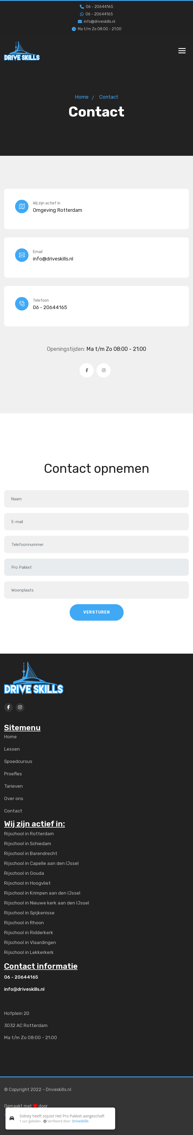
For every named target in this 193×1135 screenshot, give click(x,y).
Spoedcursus (18, 761)
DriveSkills (80, 1121)
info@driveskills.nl (96, 21)
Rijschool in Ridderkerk (28, 932)
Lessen (12, 749)
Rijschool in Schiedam (27, 843)
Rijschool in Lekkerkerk (29, 952)
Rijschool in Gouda (24, 873)
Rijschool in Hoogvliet (27, 883)
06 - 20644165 (96, 6)
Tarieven (13, 786)
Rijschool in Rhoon (24, 922)
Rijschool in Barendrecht (30, 853)
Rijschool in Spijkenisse (29, 912)
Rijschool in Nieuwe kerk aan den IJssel (46, 903)
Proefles (13, 773)
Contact (13, 811)
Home (82, 97)
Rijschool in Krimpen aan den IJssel (42, 893)
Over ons (13, 798)
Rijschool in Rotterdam (29, 833)
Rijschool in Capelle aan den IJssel (41, 863)
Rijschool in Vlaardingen (30, 942)
